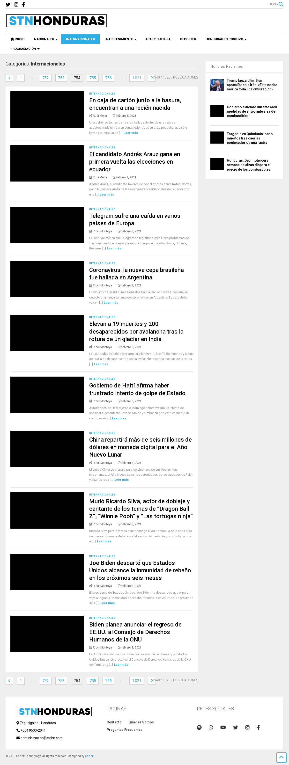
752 (45, 78)
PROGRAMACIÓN (25, 49)
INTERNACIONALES (80, 39)
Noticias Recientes (226, 66)
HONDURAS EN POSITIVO (226, 39)
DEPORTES (188, 39)
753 (61, 78)
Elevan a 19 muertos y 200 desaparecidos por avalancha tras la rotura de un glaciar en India (136, 331)
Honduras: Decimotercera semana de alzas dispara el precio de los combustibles (249, 165)
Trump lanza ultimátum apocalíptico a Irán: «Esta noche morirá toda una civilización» (252, 85)
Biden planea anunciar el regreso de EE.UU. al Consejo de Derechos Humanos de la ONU (135, 632)
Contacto (114, 722)
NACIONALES (46, 39)
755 (92, 78)
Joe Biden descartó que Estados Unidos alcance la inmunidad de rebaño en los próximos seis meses (140, 570)
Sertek (89, 756)
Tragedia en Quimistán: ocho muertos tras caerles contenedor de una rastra (250, 138)
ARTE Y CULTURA (157, 39)
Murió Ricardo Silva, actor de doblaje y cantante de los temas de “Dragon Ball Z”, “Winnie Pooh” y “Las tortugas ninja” (141, 509)
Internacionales (102, 93)
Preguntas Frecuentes (124, 730)
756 (108, 78)
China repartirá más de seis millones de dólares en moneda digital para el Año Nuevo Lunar (140, 447)
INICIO (17, 39)
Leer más (131, 133)
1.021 (136, 78)
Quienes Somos (141, 722)
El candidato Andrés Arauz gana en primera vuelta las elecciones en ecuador (134, 162)
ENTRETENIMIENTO (120, 39)
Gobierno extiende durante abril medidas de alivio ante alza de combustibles (252, 111)
